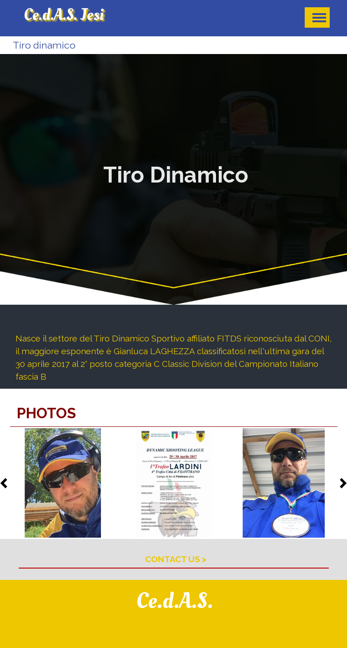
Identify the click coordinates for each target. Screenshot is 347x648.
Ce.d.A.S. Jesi (64, 15)
